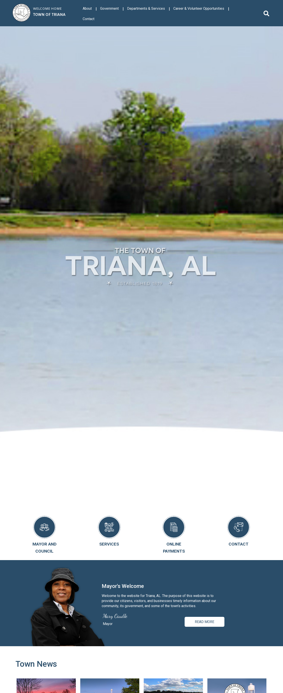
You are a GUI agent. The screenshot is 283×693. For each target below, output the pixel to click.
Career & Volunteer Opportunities (198, 8)
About (87, 8)
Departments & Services (146, 8)
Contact (88, 19)
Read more (204, 622)
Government (109, 8)
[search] (266, 13)
